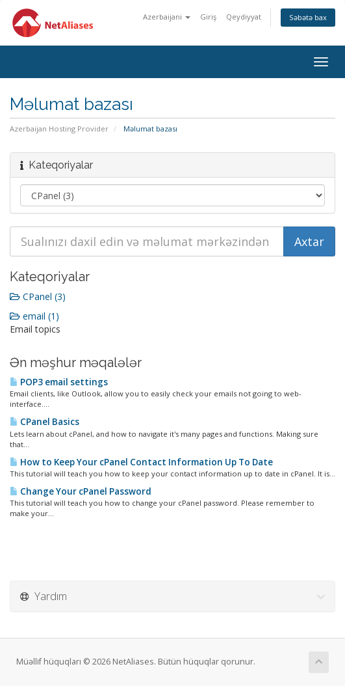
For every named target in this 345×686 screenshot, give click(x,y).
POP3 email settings (59, 382)
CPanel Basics (44, 422)
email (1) (34, 316)
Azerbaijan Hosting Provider (59, 128)
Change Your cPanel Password (80, 491)
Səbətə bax (308, 17)
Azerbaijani (166, 16)
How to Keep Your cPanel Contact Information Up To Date (141, 462)
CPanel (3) (38, 296)
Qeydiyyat (243, 16)
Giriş (208, 16)
